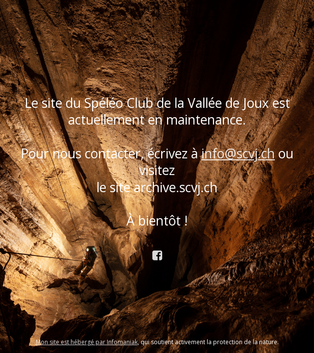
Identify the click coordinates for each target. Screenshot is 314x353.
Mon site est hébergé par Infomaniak (87, 342)
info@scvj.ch (238, 153)
